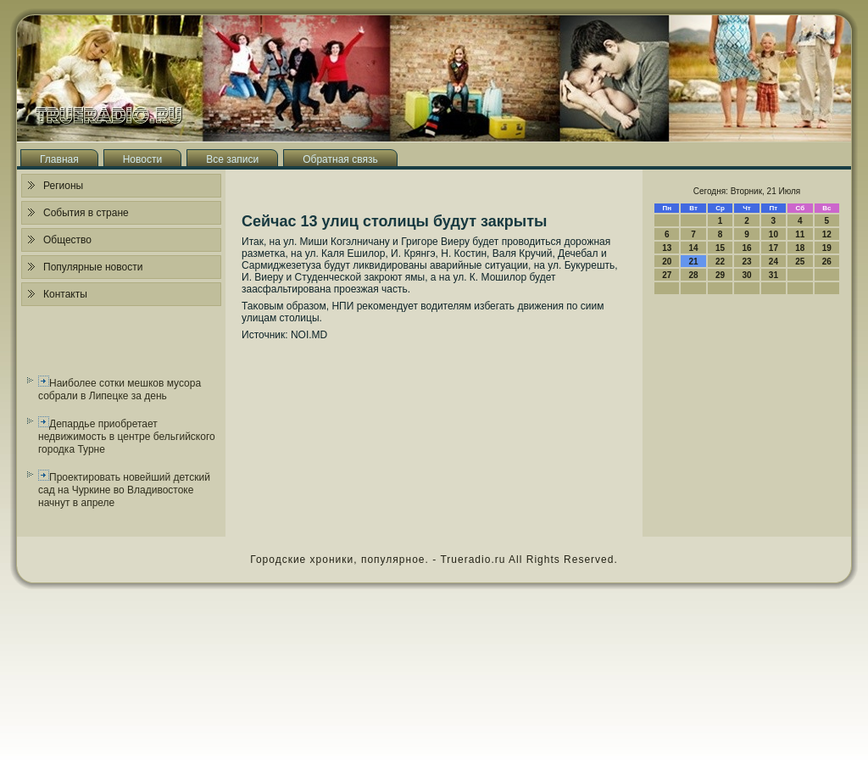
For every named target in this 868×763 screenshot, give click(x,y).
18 (799, 248)
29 (720, 275)
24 (773, 261)
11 (799, 234)
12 (827, 234)
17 (773, 248)
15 (720, 248)
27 (666, 275)
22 (720, 261)
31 (773, 275)
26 (827, 261)
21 (693, 261)
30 (746, 275)
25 (799, 261)
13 (666, 248)
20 (666, 261)
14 (693, 248)
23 (746, 261)
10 (773, 234)
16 (746, 248)
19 (827, 248)
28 (693, 275)
